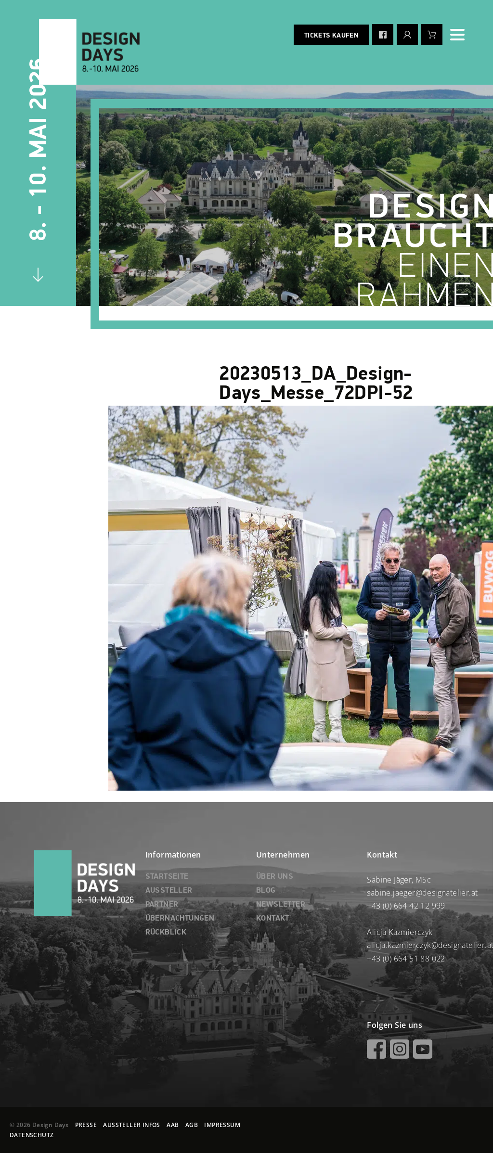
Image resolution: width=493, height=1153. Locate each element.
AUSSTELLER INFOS (131, 1125)
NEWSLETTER (280, 905)
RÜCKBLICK (166, 932)
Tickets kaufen (331, 35)
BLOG (266, 891)
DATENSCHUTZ (31, 1135)
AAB (173, 1125)
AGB (191, 1125)
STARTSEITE (167, 877)
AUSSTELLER (169, 891)
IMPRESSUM (222, 1125)
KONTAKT (272, 918)
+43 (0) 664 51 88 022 (406, 958)
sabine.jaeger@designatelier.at (422, 892)
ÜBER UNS (274, 877)
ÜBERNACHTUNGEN (180, 918)
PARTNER (162, 905)
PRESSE (86, 1125)
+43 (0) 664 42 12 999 (406, 905)
